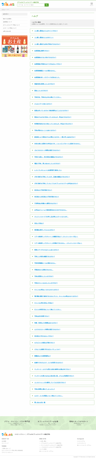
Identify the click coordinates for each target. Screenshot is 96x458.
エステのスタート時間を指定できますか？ (47, 329)
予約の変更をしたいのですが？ (44, 276)
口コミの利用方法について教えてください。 (48, 309)
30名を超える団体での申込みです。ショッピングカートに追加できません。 (57, 143)
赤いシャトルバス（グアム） (46, 451)
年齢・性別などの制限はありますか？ (46, 323)
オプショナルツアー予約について (11, 25)
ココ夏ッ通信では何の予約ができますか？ (47, 44)
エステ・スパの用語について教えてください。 (48, 396)
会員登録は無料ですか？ (41, 50)
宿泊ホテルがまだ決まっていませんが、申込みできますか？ (52, 117)
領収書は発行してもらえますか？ (44, 230)
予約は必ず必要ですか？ (41, 316)
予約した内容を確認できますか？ (44, 256)
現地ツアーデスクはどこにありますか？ (46, 250)
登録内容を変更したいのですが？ (44, 84)
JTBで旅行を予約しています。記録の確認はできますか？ (52, 177)
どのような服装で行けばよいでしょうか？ (47, 349)
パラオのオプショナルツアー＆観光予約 (51, 447)
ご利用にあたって (6, 448)
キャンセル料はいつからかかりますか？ (46, 289)
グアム (3, 9)
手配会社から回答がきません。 (44, 269)
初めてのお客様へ (7, 18)
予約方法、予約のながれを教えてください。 (48, 97)
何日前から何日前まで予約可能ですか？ (46, 196)
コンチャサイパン (81, 443)
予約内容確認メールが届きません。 (45, 263)
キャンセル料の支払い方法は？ (44, 303)
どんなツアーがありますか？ (43, 104)
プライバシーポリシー (7, 452)
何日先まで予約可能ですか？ (43, 190)
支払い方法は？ (39, 223)
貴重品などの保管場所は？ (42, 356)
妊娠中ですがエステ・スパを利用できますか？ (48, 362)
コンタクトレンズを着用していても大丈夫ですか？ (50, 382)
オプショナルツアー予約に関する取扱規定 (12, 450)
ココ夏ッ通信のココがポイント (44, 37)
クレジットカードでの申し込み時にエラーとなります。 (51, 216)
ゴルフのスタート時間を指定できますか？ (47, 150)
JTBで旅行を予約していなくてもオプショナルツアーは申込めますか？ (56, 183)
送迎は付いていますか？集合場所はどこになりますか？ (51, 110)
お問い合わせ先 (7, 31)
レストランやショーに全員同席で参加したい (48, 170)
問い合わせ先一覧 (39, 402)
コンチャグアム (81, 441)
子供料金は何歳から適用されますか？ (46, 203)
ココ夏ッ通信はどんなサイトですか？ (46, 31)
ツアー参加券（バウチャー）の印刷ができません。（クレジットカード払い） (58, 243)
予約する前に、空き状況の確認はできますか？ (48, 157)
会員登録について (7, 21)
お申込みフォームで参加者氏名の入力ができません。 (50, 210)
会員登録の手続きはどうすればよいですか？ (48, 64)
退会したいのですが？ (41, 90)
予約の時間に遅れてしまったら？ (44, 389)
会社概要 (4, 441)
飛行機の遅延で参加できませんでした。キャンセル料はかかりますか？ (56, 296)
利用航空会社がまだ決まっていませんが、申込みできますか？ (53, 124)
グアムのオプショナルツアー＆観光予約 (51, 443)
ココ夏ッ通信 (42, 441)
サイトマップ (5, 443)
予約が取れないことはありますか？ (45, 130)
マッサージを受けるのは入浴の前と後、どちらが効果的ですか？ (54, 376)
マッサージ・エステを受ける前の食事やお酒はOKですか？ (52, 369)
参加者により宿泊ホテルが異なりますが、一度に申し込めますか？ (55, 137)
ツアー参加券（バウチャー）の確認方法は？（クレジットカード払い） (56, 236)
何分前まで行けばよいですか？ (44, 336)
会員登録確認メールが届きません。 (45, 70)
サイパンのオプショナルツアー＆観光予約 (51, 445)
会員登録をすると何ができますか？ (45, 57)
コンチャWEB (42, 449)
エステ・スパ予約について (9, 28)
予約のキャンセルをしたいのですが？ (46, 283)
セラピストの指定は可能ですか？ (44, 342)
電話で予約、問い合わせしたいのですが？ (47, 163)
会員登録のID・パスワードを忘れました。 (47, 77)
